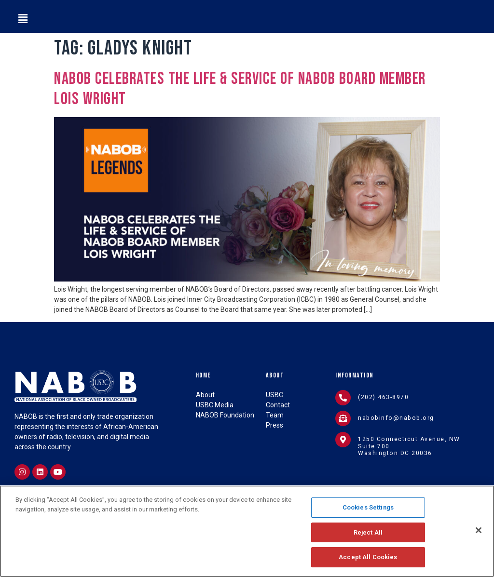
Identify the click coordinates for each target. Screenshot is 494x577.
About (275, 375)
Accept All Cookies (368, 559)
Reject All (368, 533)
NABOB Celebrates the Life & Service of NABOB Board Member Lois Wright (240, 88)
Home (203, 375)
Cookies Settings (368, 509)
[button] (22, 19)
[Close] (478, 532)
